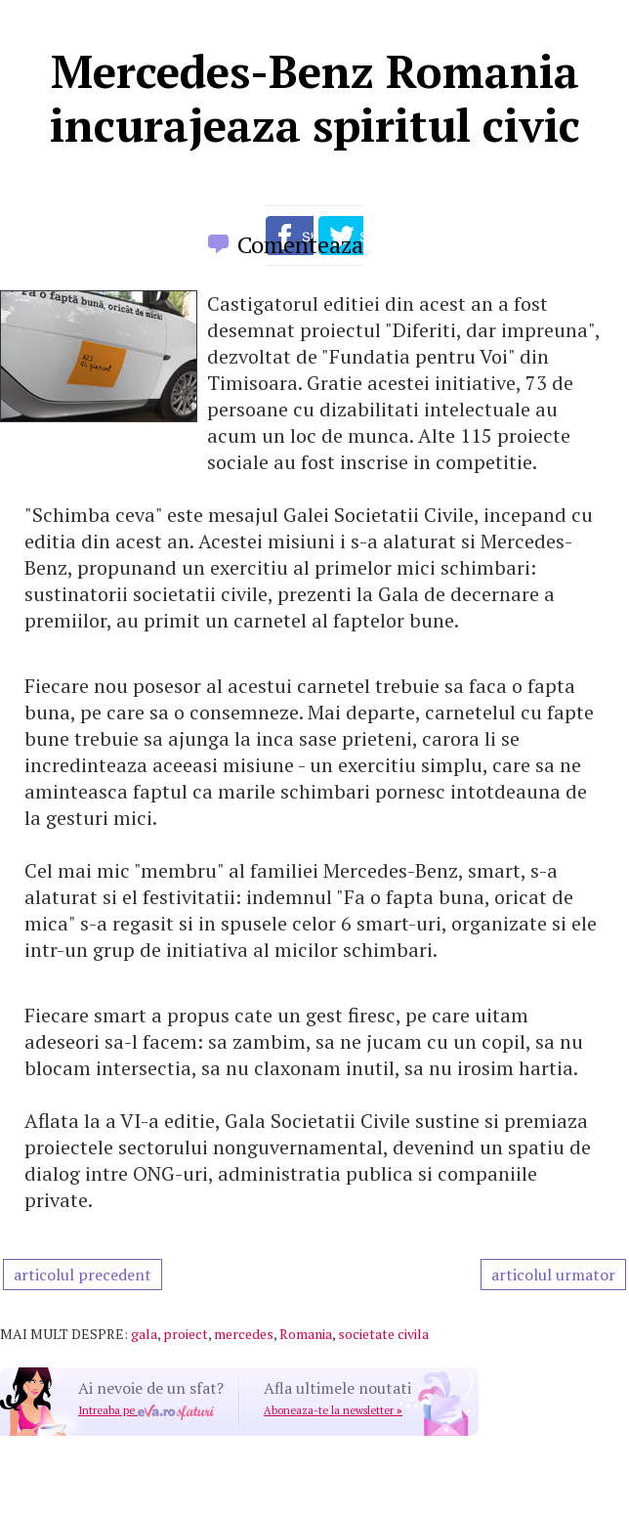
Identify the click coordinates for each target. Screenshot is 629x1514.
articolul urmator (553, 1274)
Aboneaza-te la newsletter (333, 1410)
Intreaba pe (146, 1410)
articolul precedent (82, 1274)
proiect (185, 1333)
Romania (305, 1333)
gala (144, 1333)
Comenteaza (300, 244)
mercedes (243, 1333)
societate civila (383, 1333)
